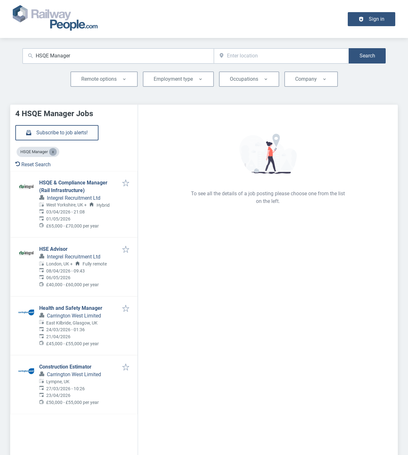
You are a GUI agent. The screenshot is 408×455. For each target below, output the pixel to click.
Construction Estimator (65, 367)
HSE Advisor (53, 249)
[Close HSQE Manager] (53, 152)
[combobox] (118, 56)
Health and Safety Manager (70, 308)
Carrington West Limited (74, 316)
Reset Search (33, 164)
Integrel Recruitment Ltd (73, 198)
